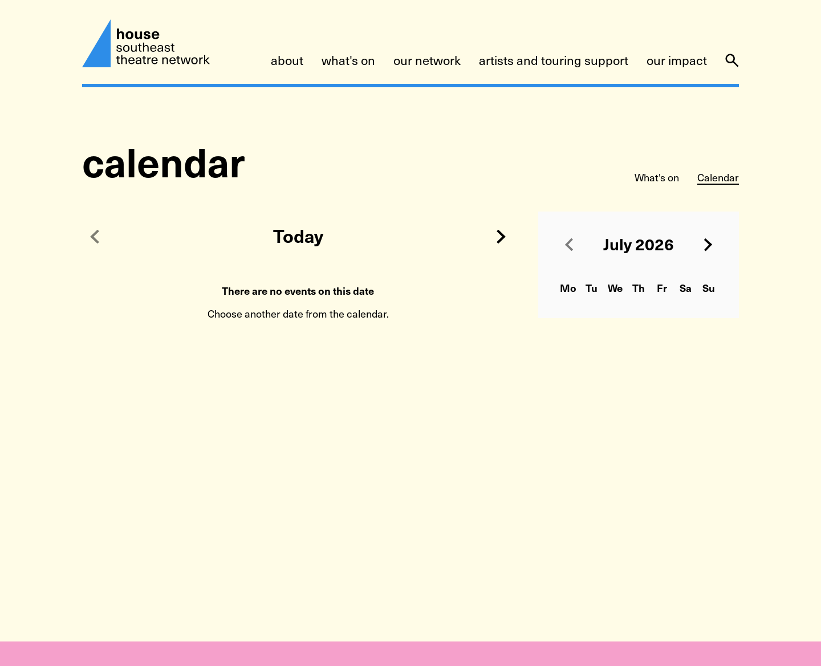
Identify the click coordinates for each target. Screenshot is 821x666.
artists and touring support (553, 61)
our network (427, 61)
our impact (677, 61)
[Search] (732, 60)
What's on (657, 178)
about (287, 61)
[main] (410, 355)
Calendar (718, 178)
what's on (348, 61)
